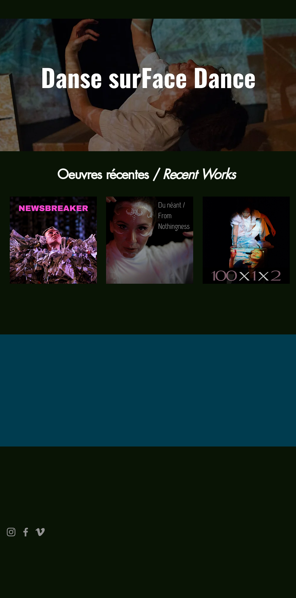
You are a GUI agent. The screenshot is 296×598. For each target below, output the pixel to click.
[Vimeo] (40, 532)
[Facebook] (25, 532)
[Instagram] (11, 532)
